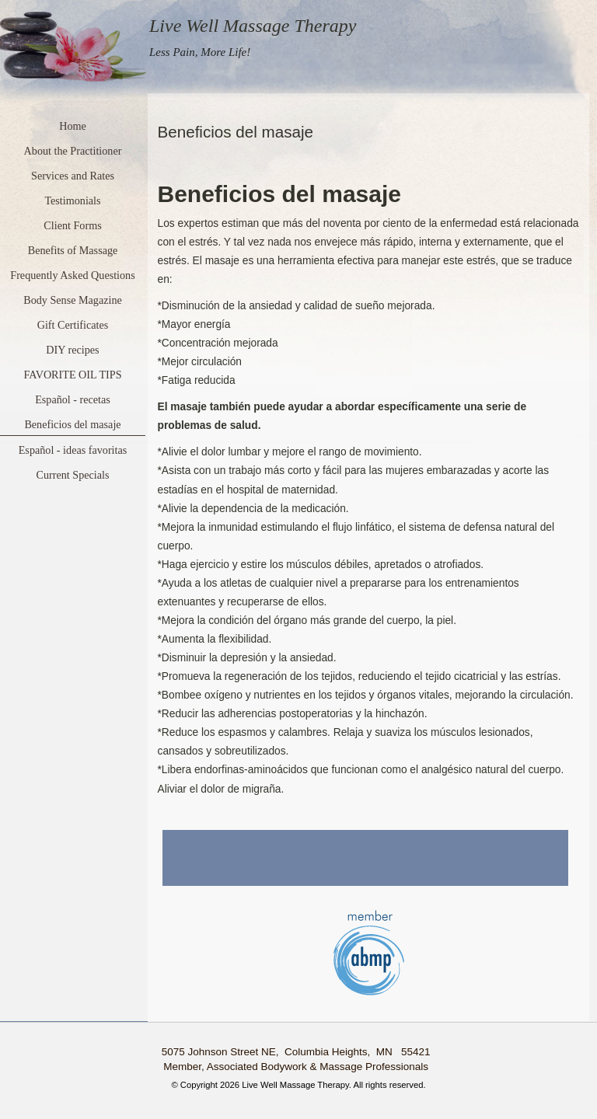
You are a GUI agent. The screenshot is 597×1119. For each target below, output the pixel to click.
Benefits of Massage (73, 250)
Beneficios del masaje (72, 424)
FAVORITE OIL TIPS (72, 374)
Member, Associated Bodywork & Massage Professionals (295, 1066)
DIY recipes (72, 349)
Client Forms (72, 225)
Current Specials (73, 475)
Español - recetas (72, 399)
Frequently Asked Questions (72, 275)
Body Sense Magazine (72, 300)
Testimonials (72, 200)
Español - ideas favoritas (73, 450)
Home (72, 126)
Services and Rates (72, 175)
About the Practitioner (73, 151)
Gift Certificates (73, 325)
